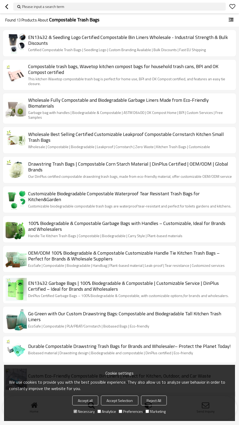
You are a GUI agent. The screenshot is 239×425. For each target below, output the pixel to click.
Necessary (84, 411)
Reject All (154, 400)
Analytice (106, 411)
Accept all (85, 400)
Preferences (131, 411)
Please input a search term (43, 6)
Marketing (156, 411)
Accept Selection (119, 400)
